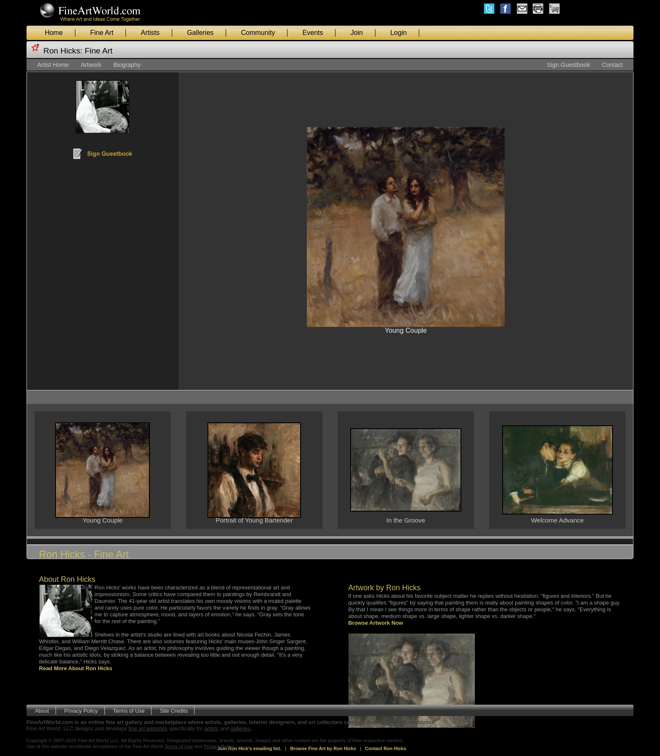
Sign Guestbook (568, 64)
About (42, 711)
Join (357, 32)
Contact (612, 64)
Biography (127, 64)
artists (211, 728)
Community (258, 32)
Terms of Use (128, 711)
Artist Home (53, 64)
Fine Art (101, 32)
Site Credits (174, 711)
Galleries (200, 32)
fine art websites (147, 728)
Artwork (91, 64)
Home (54, 32)
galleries (241, 728)
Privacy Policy (81, 711)
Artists (150, 32)
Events (313, 32)
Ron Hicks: (62, 50)
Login (398, 32)
